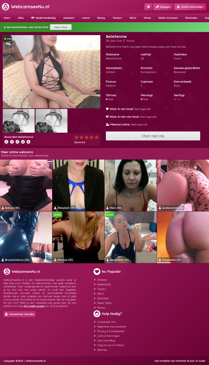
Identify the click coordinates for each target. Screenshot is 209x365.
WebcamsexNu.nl (25, 6)
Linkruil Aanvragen (107, 335)
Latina (86, 17)
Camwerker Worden (19, 314)
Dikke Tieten (103, 303)
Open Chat (60, 27)
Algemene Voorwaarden (110, 326)
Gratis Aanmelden (190, 6)
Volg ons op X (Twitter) (109, 345)
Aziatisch (68, 17)
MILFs (133, 17)
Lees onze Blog (104, 340)
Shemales (191, 17)
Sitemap (100, 349)
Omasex (100, 279)
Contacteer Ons (105, 322)
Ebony (101, 17)
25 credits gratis (34, 306)
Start (7, 17)
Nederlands (102, 284)
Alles (21, 17)
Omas (147, 17)
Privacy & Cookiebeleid (109, 331)
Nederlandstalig (43, 17)
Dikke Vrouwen (168, 17)
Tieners (117, 17)
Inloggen (163, 6)
